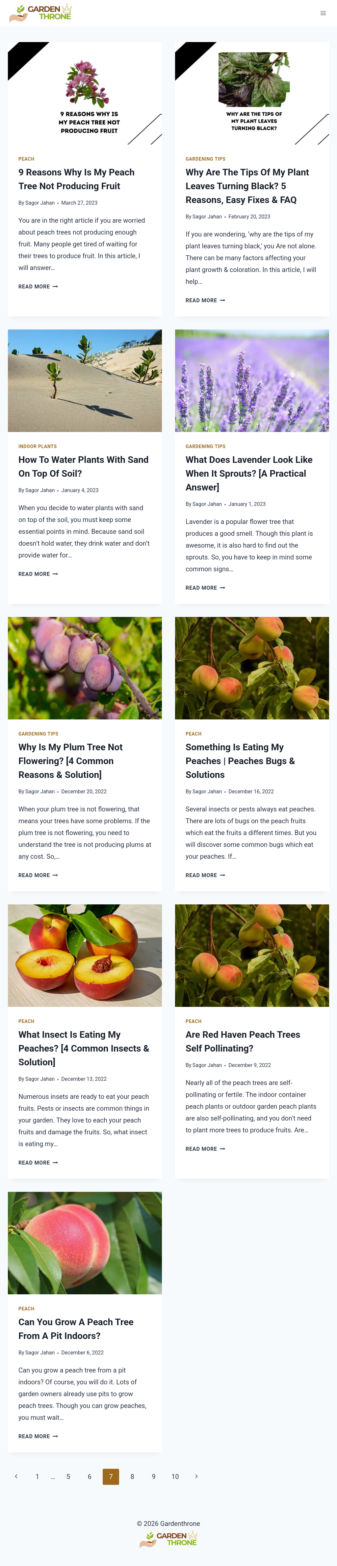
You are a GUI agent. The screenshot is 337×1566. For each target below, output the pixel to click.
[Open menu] (323, 13)
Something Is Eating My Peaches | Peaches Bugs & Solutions (240, 761)
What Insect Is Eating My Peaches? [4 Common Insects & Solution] (83, 1048)
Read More (38, 287)
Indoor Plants (37, 446)
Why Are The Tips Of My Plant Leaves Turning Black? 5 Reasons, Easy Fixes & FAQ (247, 186)
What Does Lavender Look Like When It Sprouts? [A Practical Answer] (249, 473)
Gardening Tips (206, 159)
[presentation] (85, 93)
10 (175, 1477)
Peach (26, 159)
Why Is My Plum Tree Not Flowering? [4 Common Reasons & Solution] (70, 761)
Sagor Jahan (40, 203)
